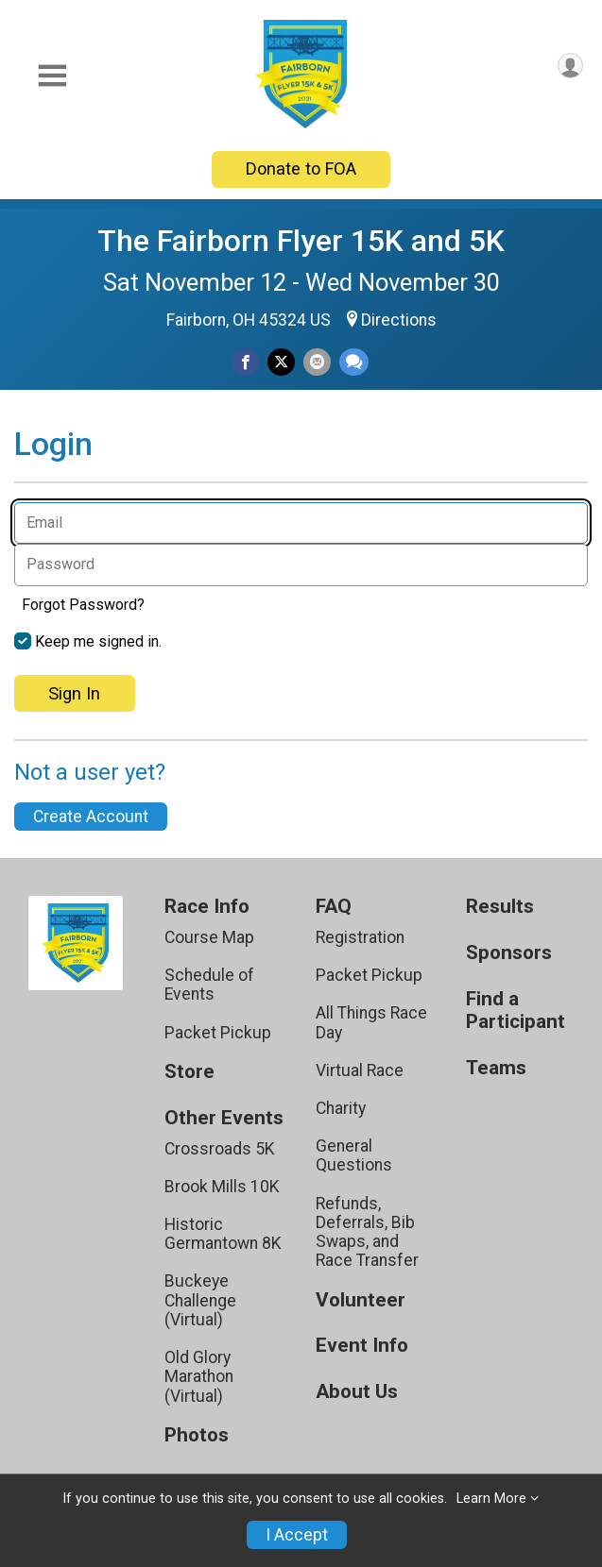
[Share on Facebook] (245, 362)
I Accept (297, 1534)
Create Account (90, 816)
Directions (399, 320)
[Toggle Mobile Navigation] (52, 76)
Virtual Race (360, 1070)
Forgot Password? (83, 605)
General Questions (354, 1155)
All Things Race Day (371, 1022)
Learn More (491, 1499)
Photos (196, 1435)
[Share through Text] (354, 362)
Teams (496, 1068)
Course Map (209, 937)
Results (500, 907)
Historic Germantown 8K (223, 1234)
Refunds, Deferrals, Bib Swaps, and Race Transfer (367, 1232)
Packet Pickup (217, 1032)
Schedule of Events (209, 984)
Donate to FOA (301, 168)
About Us (357, 1392)
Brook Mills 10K (222, 1186)
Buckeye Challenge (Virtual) (200, 1300)
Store (189, 1072)
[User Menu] (570, 65)
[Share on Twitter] (281, 362)
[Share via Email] (317, 362)
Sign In (74, 693)
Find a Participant (515, 1010)
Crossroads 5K (219, 1148)
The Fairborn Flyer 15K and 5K (301, 241)
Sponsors (509, 953)
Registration (360, 937)
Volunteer (360, 1300)
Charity (341, 1108)
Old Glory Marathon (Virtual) (198, 1376)
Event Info (362, 1345)
